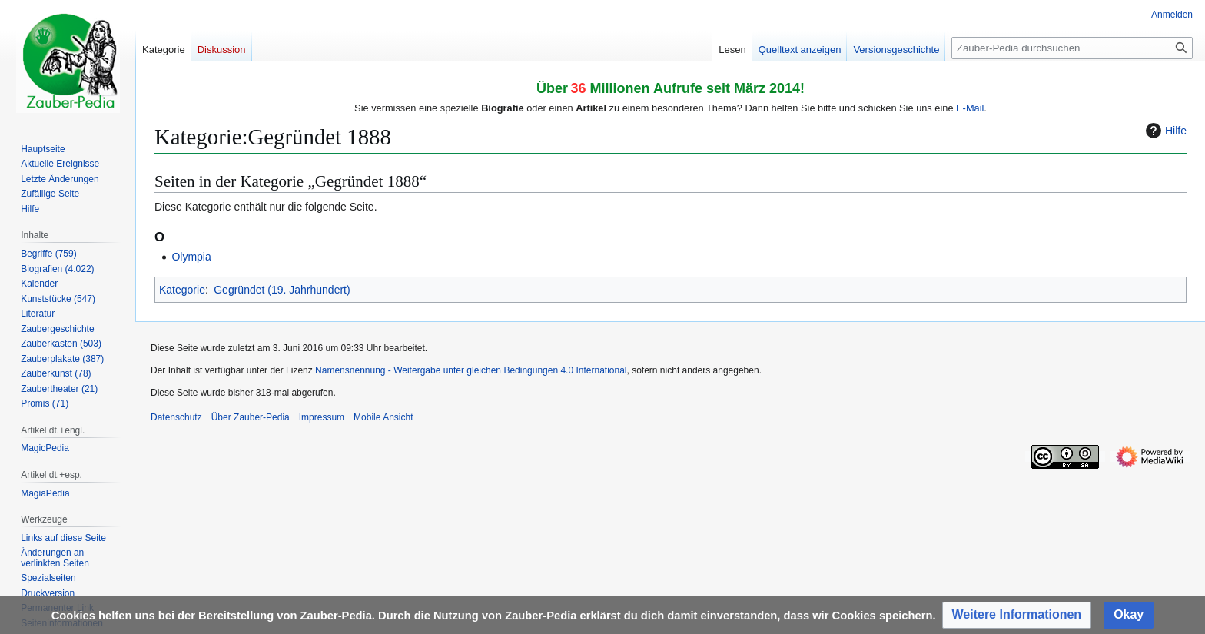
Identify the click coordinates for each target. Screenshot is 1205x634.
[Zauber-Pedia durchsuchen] (1072, 48)
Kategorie (182, 290)
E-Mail (970, 108)
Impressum (321, 417)
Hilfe (1164, 130)
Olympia (191, 257)
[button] (1017, 615)
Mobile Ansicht (383, 417)
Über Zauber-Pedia (250, 417)
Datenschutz (176, 417)
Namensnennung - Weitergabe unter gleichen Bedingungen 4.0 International (470, 370)
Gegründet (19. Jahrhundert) (282, 290)
